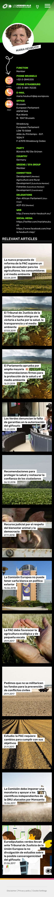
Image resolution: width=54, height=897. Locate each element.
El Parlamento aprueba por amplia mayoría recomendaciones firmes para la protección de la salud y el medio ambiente (23, 373)
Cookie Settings (40, 891)
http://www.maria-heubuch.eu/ (33, 213)
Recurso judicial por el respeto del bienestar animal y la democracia (24, 528)
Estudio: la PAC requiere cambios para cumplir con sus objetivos (23, 739)
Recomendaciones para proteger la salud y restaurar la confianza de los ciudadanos (24, 475)
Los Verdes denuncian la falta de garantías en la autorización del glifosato (24, 422)
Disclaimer (11, 891)
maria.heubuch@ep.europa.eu (32, 96)
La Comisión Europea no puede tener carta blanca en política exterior (24, 581)
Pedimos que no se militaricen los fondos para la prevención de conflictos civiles (23, 686)
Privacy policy (24, 891)
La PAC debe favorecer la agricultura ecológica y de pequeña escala (21, 633)
